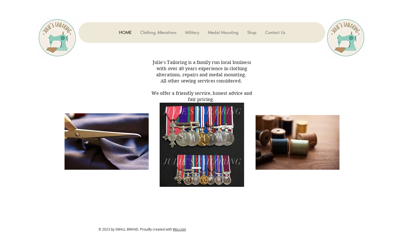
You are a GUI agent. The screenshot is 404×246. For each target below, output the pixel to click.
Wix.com (179, 229)
